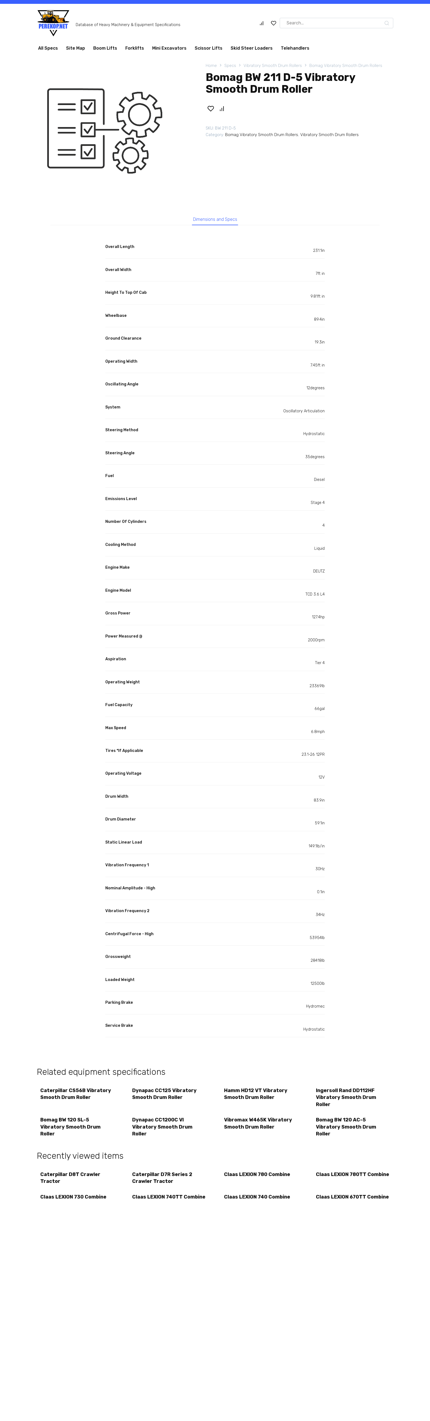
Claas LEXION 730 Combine (74, 1203)
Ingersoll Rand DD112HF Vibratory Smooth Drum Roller (346, 1099)
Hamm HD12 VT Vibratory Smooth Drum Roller (256, 1095)
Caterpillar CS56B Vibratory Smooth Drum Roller (76, 1095)
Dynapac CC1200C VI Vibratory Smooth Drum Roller (163, 1130)
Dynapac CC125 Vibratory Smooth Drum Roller (165, 1095)
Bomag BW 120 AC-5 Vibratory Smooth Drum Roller (346, 1130)
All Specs (48, 48)
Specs (230, 65)
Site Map (75, 48)
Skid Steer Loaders (252, 48)
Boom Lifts (105, 48)
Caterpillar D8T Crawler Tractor (71, 1182)
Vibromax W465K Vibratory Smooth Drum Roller (259, 1126)
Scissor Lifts (208, 48)
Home (211, 65)
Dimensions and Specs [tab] (215, 220)
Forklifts (134, 48)
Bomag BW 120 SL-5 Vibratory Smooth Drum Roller (71, 1130)
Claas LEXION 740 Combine (258, 1203)
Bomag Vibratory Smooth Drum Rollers (345, 65)
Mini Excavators (169, 48)
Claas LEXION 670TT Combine (341, 1206)
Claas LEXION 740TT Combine (158, 1206)
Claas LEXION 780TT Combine (341, 1182)
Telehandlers (295, 48)
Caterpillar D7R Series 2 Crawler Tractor (163, 1182)
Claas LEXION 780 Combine (258, 1179)
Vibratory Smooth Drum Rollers (273, 65)
